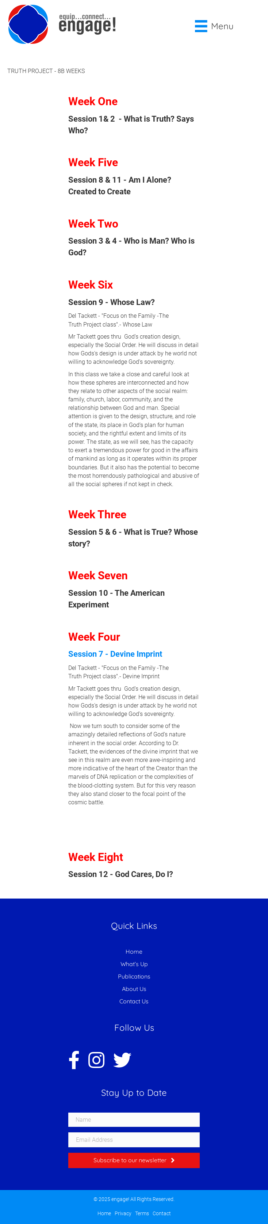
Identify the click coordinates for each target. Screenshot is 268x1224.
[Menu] (214, 26)
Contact (162, 1213)
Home (134, 951)
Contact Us (134, 1001)
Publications (134, 976)
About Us (134, 988)
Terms (142, 1213)
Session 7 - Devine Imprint (116, 654)
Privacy (123, 1213)
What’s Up (134, 964)
